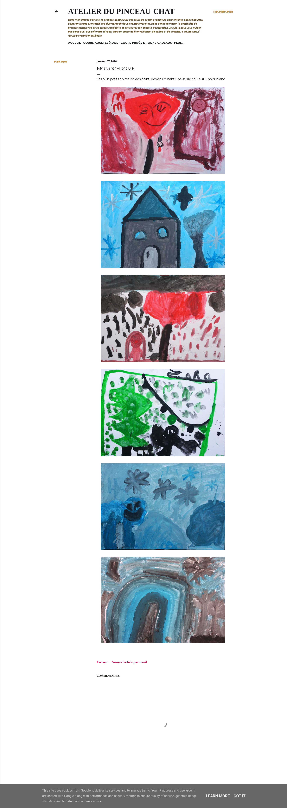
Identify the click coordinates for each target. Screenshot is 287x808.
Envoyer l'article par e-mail (129, 662)
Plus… (179, 43)
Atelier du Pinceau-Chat (121, 11)
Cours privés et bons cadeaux (146, 43)
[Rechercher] (223, 11)
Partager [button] (60, 61)
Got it (240, 796)
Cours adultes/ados (100, 43)
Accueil (74, 43)
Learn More (218, 796)
